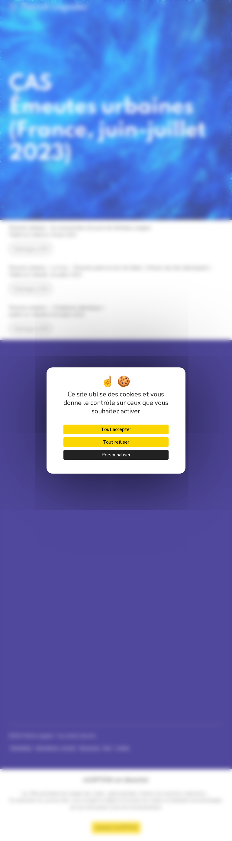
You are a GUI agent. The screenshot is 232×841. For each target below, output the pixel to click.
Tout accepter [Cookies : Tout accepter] (116, 429)
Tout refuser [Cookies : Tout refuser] (116, 442)
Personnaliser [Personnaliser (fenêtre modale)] (116, 455)
